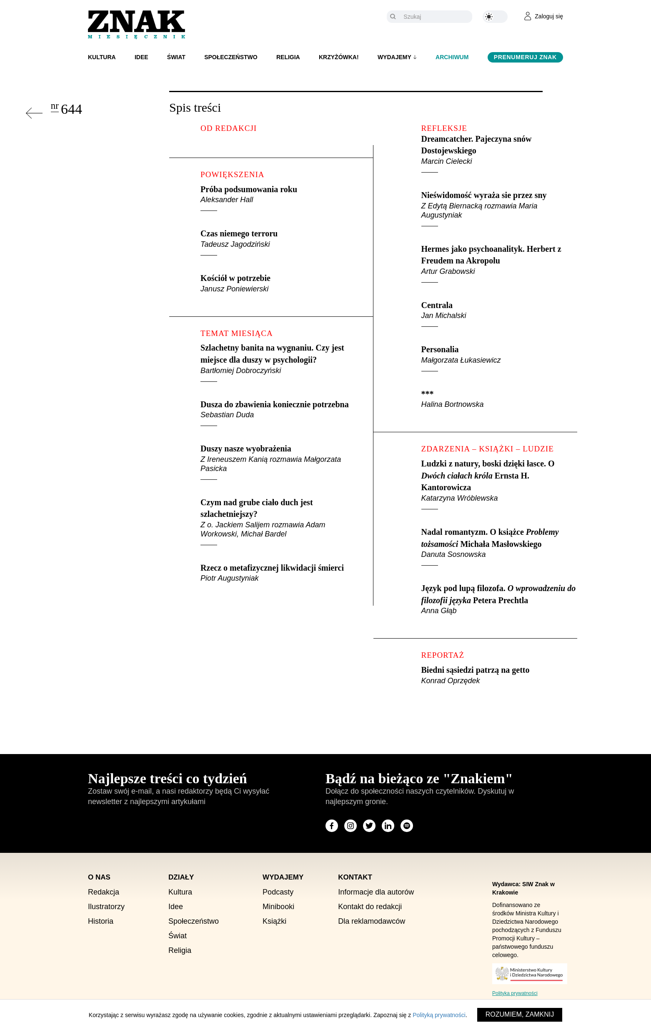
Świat (176, 57)
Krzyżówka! (339, 57)
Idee (141, 57)
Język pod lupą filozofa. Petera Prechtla (499, 599)
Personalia (499, 358)
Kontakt (355, 877)
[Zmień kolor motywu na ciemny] (495, 16)
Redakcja (103, 892)
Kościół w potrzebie (280, 283)
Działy (181, 877)
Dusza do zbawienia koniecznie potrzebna (280, 413)
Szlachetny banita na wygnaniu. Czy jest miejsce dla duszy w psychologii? (280, 362)
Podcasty (278, 892)
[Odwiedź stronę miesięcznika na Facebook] (332, 825)
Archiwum (452, 57)
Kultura (102, 57)
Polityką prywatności (439, 1015)
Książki (274, 921)
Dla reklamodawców (371, 921)
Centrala (499, 314)
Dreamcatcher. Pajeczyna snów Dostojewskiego (499, 153)
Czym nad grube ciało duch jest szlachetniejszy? (280, 521)
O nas (99, 877)
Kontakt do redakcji (370, 906)
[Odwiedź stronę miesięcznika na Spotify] (407, 825)
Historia (100, 921)
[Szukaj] (435, 16)
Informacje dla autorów (376, 892)
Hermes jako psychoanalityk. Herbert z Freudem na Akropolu (499, 263)
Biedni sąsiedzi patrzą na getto (499, 675)
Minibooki (278, 906)
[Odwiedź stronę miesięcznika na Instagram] (350, 825)
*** (499, 399)
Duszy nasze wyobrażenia (280, 462)
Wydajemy (394, 57)
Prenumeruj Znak (525, 57)
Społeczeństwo (231, 57)
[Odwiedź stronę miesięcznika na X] (369, 825)
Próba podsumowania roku (280, 198)
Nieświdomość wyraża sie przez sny (499, 208)
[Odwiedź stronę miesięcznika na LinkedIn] (388, 825)
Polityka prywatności (515, 993)
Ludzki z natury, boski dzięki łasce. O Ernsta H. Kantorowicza (499, 484)
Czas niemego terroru (280, 242)
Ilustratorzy (106, 906)
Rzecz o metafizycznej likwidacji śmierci (280, 573)
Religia (288, 57)
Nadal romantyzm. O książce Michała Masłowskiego (499, 546)
